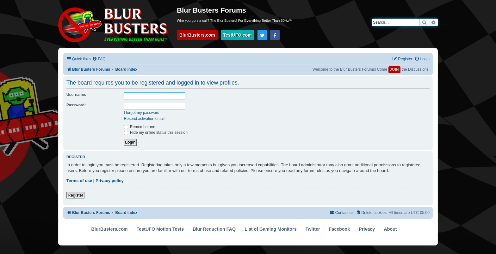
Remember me (139, 127)
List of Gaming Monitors (270, 229)
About (390, 229)
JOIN (394, 69)
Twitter (313, 229)
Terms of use (79, 180)
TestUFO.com (237, 35)
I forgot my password (141, 112)
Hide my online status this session (156, 132)
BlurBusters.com (197, 35)
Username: (76, 94)
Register (75, 195)
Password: (76, 105)
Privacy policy (110, 180)
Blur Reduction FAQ (214, 229)
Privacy (367, 229)
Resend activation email (144, 118)
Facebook (339, 229)
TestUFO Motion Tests (160, 229)
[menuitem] (98, 59)
